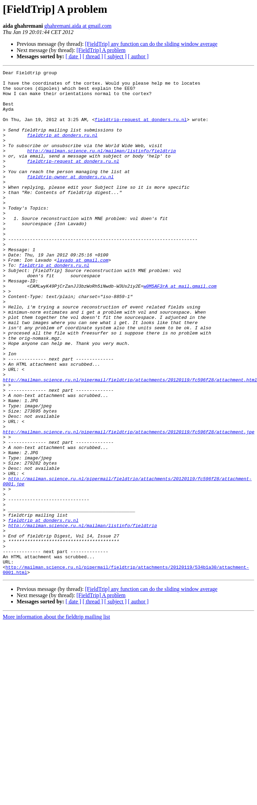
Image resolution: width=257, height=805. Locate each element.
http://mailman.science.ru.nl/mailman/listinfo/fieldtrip (101, 167)
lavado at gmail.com (82, 298)
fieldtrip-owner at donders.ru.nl (70, 198)
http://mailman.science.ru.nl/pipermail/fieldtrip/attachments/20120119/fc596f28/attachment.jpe (128, 504)
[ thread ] (93, 56)
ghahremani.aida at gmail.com (78, 26)
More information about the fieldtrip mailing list (56, 718)
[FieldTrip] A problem (101, 50)
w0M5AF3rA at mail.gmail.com (180, 330)
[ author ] (138, 56)
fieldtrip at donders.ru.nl (62, 148)
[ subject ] (115, 56)
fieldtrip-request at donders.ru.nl (141, 130)
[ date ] (73, 56)
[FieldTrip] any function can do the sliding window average (151, 44)
